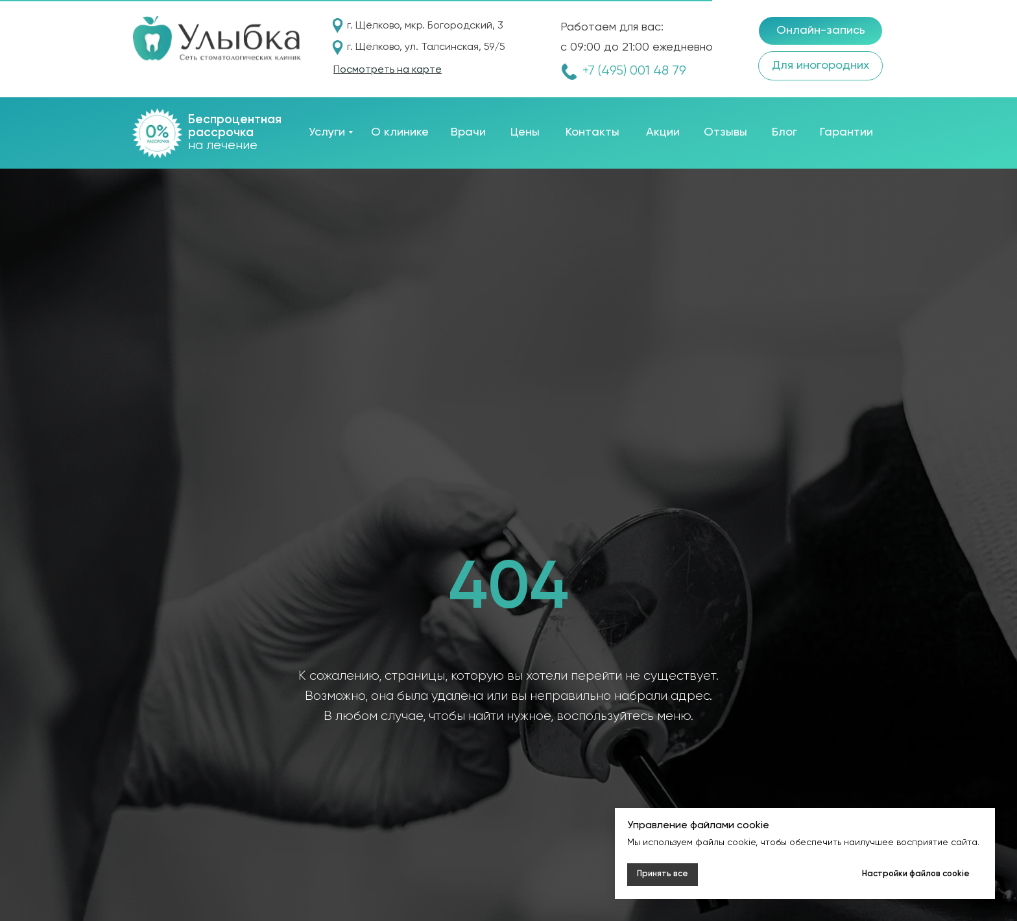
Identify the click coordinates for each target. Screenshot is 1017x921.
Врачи (468, 132)
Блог (784, 132)
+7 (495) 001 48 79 (634, 71)
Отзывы (725, 132)
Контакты (592, 132)
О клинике (400, 132)
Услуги (327, 132)
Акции (663, 132)
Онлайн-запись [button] (820, 30)
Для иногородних (820, 65)
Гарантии (846, 132)
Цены (525, 132)
